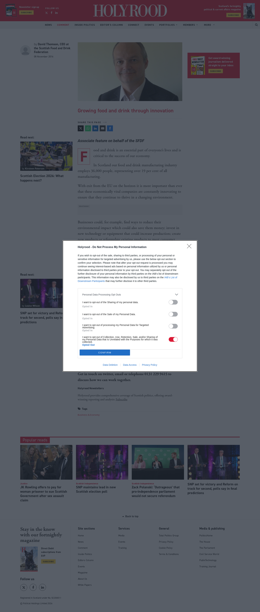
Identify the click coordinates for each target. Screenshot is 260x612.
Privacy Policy (149, 364)
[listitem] (130, 294)
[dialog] (130, 306)
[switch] (173, 302)
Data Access (130, 364)
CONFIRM (104, 352)
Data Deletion (110, 364)
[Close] (190, 247)
